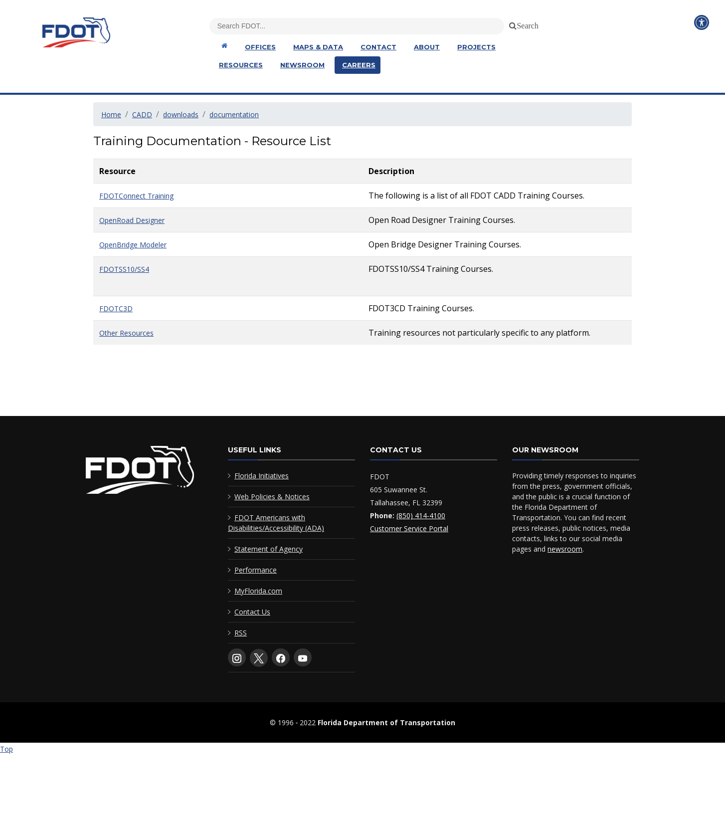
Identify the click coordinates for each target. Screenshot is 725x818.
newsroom (564, 549)
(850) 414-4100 (420, 515)
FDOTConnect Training (136, 196)
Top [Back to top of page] (6, 749)
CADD (142, 114)
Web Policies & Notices (272, 496)
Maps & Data (318, 47)
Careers (358, 65)
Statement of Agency (268, 549)
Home (111, 114)
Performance (255, 570)
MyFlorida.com (258, 591)
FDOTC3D (116, 308)
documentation (234, 114)
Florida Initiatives (261, 475)
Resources (241, 65)
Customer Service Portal (409, 528)
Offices (260, 47)
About (427, 47)
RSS (240, 632)
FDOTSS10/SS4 (124, 269)
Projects (476, 47)
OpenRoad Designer (132, 220)
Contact (378, 47)
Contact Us (252, 611)
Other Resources (126, 333)
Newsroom (302, 65)
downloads (180, 114)
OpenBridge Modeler (133, 244)
